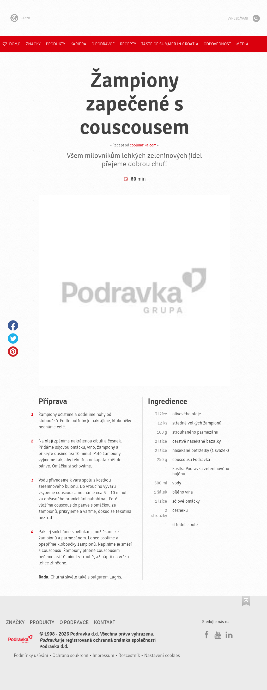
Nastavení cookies (162, 655)
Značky (33, 44)
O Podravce (103, 44)
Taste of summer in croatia (169, 44)
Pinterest (13, 351)
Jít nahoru (246, 601)
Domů (12, 44)
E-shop (9, 60)
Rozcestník (129, 655)
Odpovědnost (217, 44)
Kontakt (104, 622)
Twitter (13, 338)
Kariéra (78, 44)
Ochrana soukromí (70, 655)
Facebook (13, 325)
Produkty (55, 44)
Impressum (103, 655)
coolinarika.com (143, 145)
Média (242, 44)
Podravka (133, 18)
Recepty (128, 44)
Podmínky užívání (31, 655)
